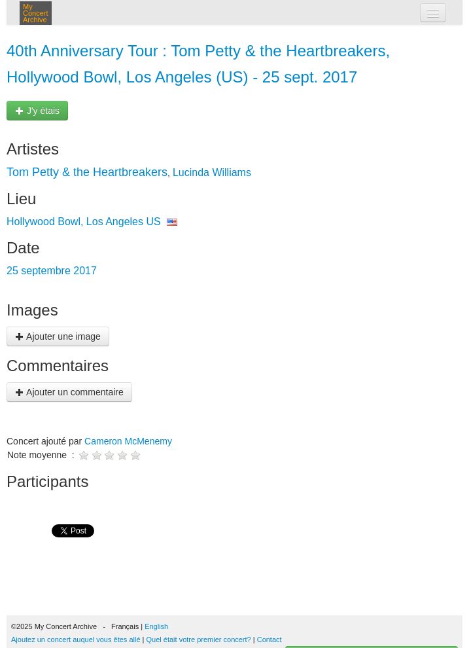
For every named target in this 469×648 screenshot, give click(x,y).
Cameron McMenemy (128, 441)
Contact (269, 639)
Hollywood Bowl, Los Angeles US (84, 221)
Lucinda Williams (212, 172)
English (156, 626)
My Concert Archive (35, 13)
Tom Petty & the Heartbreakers (87, 172)
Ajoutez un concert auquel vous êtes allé (76, 639)
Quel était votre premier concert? (199, 639)
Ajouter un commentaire (69, 392)
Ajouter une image (58, 336)
